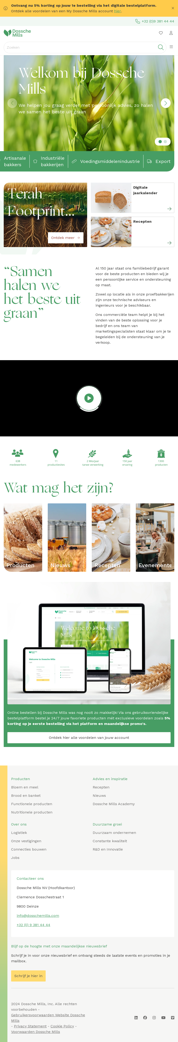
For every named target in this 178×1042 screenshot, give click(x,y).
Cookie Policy (62, 1026)
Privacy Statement (30, 1026)
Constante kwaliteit (110, 841)
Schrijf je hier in (28, 976)
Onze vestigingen (26, 841)
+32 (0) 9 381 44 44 (33, 925)
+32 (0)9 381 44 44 (154, 21)
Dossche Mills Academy (114, 804)
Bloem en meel (24, 787)
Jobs (15, 857)
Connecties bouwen (28, 849)
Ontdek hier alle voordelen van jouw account (89, 737)
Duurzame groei (107, 824)
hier (117, 11)
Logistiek (19, 832)
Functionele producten (31, 804)
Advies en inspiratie (110, 779)
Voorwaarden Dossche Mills (35, 1031)
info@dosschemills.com (38, 915)
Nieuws (60, 565)
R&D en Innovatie (108, 849)
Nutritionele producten (31, 812)
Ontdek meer (65, 237)
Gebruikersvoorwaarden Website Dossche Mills (48, 1018)
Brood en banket (26, 795)
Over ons (19, 824)
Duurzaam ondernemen (114, 832)
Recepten (107, 565)
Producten (20, 565)
